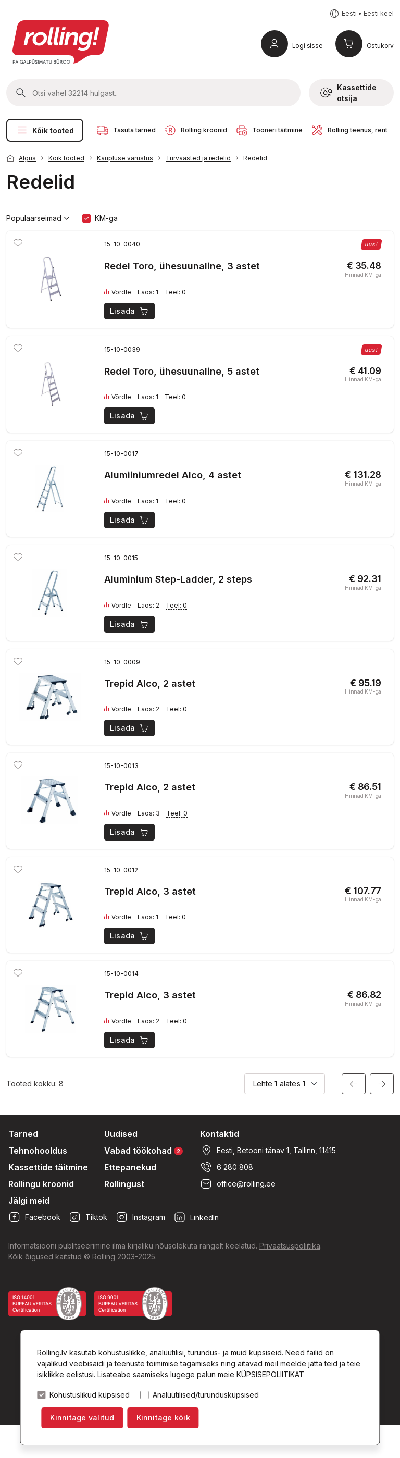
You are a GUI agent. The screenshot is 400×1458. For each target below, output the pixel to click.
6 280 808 (226, 1167)
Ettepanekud (130, 1167)
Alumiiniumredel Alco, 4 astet (172, 474)
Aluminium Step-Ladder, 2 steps (178, 579)
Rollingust (124, 1184)
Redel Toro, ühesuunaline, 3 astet (182, 266)
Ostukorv (380, 46)
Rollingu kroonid (41, 1184)
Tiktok (88, 1217)
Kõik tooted (45, 130)
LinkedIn (196, 1217)
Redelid (255, 158)
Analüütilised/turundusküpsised (206, 1395)
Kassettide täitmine (48, 1167)
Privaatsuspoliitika (289, 1245)
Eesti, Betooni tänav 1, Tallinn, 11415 (268, 1150)
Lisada (130, 311)
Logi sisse (307, 46)
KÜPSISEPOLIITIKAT (270, 1374)
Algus (27, 158)
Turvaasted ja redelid (198, 158)
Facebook (34, 1217)
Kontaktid (219, 1134)
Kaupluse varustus (125, 158)
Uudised (121, 1134)
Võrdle (117, 292)
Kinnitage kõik (163, 1417)
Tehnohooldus (37, 1150)
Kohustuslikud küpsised (89, 1395)
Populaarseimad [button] (38, 218)
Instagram (140, 1217)
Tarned (23, 1134)
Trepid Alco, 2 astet (149, 683)
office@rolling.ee (238, 1184)
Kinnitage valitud (82, 1417)
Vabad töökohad (143, 1150)
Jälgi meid (28, 1200)
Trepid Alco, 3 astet (150, 891)
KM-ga (106, 218)
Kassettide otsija (348, 93)
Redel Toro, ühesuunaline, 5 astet (181, 371)
